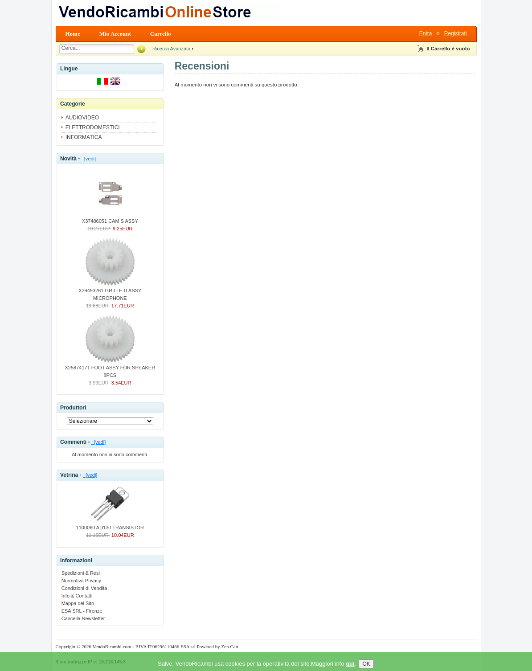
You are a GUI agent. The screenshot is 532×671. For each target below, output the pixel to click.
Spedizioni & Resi (80, 573)
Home (72, 33)
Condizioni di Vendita (84, 588)
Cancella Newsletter (83, 618)
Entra (425, 33)
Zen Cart (230, 646)
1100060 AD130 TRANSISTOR (110, 525)
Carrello (160, 33)
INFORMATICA (83, 137)
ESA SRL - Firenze (81, 611)
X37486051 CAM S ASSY (110, 218)
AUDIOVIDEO (82, 118)
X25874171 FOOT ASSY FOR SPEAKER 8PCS (110, 369)
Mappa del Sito (77, 603)
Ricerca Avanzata (171, 48)
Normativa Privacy (81, 580)
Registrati (455, 33)
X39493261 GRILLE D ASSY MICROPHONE (109, 291)
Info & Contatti (77, 595)
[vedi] (89, 158)
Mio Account (115, 33)
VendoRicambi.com (112, 646)
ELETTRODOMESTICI (92, 127)
